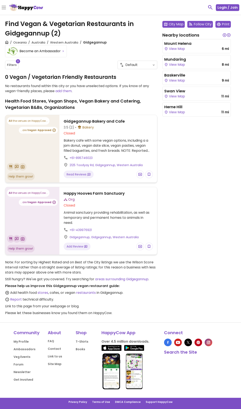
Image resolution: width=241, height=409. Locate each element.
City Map (173, 24)
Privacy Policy (77, 402)
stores (43, 292)
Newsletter (22, 372)
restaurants (86, 292)
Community (27, 333)
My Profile (21, 341)
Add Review (77, 246)
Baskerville (174, 75)
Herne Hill (173, 106)
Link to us (55, 356)
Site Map (55, 364)
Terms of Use (101, 402)
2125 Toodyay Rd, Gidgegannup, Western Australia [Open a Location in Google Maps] (106, 165)
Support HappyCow (159, 402)
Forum (18, 364)
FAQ (51, 341)
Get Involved (23, 380)
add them (63, 91)
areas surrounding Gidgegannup (121, 279)
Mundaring (175, 59)
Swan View (174, 91)
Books (80, 349)
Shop (81, 333)
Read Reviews (79, 174)
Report (16, 299)
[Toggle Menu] (4, 7)
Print (223, 24)
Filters (13, 64)
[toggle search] (210, 7)
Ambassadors (25, 349)
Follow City (200, 24)
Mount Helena (178, 43)
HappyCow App (118, 333)
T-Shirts (82, 341)
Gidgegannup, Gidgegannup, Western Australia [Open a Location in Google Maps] (104, 237)
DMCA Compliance (128, 402)
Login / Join (228, 7)
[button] (224, 35)
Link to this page (18, 306)
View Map (174, 48)
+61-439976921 (81, 230)
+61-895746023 (81, 158)
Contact (54, 349)
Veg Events (22, 357)
